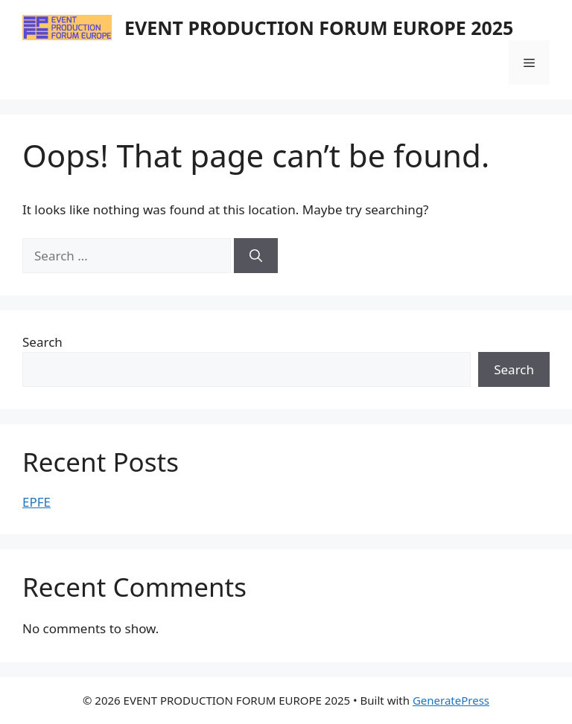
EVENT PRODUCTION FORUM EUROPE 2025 (318, 27)
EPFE (36, 501)
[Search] (256, 256)
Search (42, 341)
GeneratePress (451, 700)
